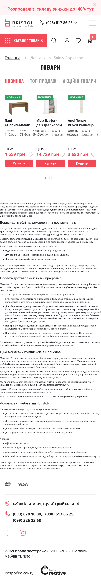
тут (90, 9)
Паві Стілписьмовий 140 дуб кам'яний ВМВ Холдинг (17, 122)
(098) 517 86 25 (59, 22)
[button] (42, 178)
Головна (12, 57)
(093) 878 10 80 (27, 514)
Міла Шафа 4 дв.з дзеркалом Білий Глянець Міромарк (49, 122)
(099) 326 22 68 (27, 520)
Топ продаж (43, 81)
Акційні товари (79, 81)
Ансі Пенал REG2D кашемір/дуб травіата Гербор (81, 122)
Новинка (14, 81)
